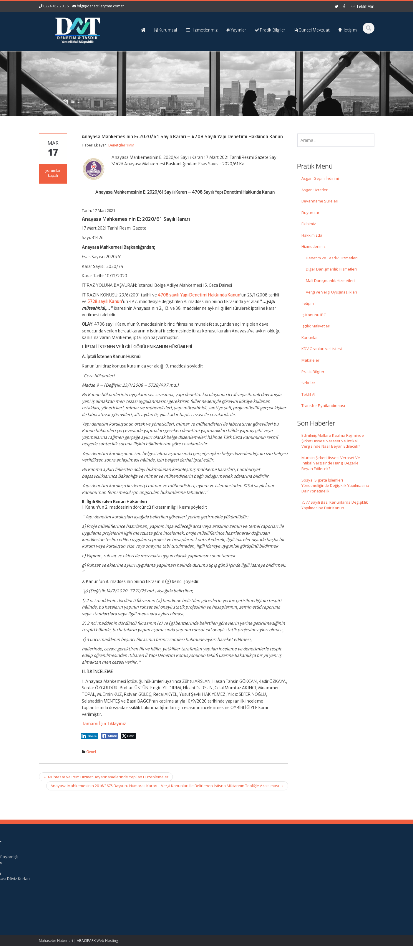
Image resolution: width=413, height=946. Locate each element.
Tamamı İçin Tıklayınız (104, 723)
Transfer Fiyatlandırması (323, 405)
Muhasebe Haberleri (56, 940)
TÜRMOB (311, 867)
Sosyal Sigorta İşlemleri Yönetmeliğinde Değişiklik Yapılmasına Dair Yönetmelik (335, 485)
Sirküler (308, 382)
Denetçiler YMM (121, 145)
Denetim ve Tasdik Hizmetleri (332, 258)
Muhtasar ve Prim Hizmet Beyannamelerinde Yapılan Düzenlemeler (105, 776)
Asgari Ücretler (314, 189)
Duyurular (310, 212)
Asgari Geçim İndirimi (320, 178)
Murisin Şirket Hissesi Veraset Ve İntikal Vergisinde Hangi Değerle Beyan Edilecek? (330, 463)
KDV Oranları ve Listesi (321, 348)
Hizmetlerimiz (313, 246)
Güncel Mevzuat (232, 873)
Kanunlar (309, 337)
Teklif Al (308, 394)
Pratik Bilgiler (312, 371)
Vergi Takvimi (315, 873)
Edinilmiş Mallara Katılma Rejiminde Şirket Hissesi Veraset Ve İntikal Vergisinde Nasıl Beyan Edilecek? (332, 441)
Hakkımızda (311, 235)
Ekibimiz (308, 223)
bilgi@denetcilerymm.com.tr (100, 6)
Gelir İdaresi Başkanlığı (323, 856)
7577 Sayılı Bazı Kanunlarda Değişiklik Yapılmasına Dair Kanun (334, 505)
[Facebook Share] (109, 736)
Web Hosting (107, 940)
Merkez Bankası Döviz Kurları (329, 878)
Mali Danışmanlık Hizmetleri (330, 280)
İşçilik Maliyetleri (315, 326)
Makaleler (310, 360)
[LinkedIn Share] (89, 736)
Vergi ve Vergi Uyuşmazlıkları (331, 292)
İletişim (307, 303)
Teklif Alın (362, 6)
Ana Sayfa (227, 856)
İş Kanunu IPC (313, 314)
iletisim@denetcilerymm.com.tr (150, 889)
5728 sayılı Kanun (104, 301)
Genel (91, 751)
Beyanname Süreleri (319, 201)
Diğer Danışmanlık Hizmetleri (331, 269)
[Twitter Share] (128, 736)
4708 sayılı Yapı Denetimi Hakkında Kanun (199, 295)
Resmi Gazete (316, 862)
